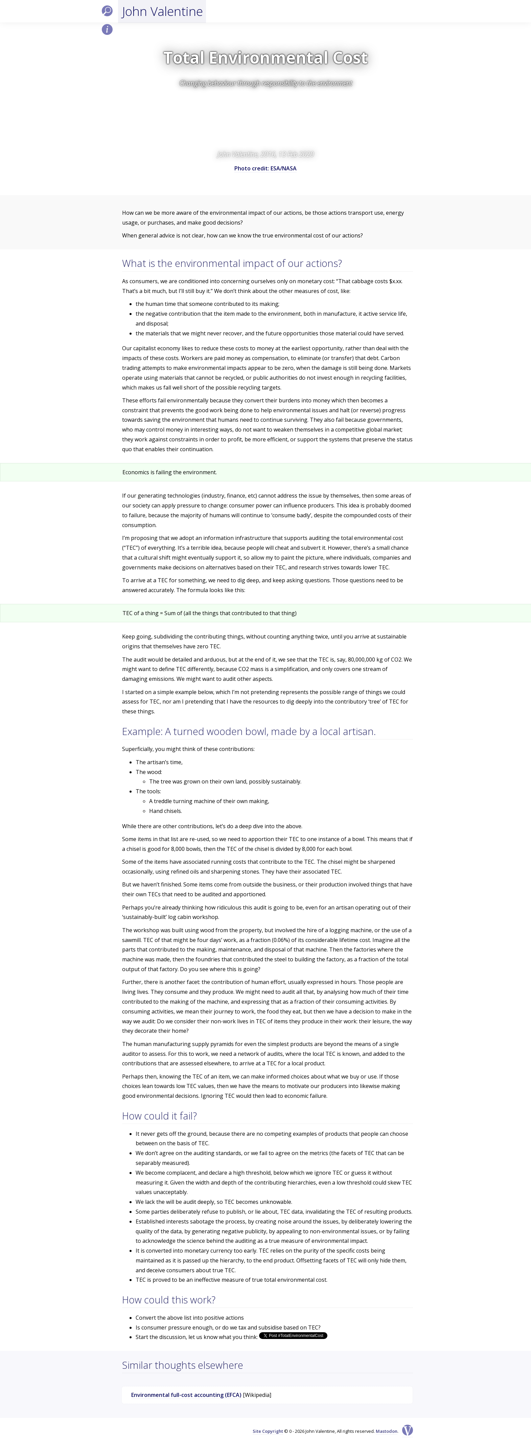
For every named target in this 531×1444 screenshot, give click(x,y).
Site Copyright (268, 1431)
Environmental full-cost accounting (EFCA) (186, 1395)
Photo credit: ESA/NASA (265, 168)
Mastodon (386, 1431)
